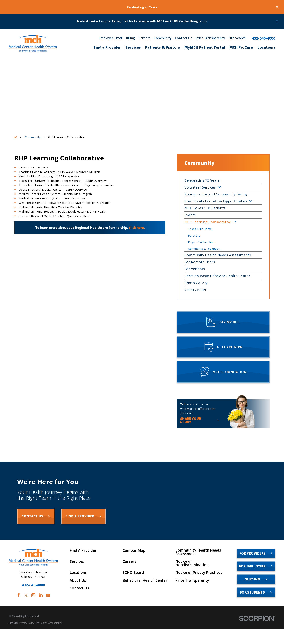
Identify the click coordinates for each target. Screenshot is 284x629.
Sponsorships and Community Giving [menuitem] (215, 194)
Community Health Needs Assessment (198, 552)
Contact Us (183, 38)
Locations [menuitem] (266, 47)
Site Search (237, 38)
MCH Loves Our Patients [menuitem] (204, 208)
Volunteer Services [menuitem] (200, 187)
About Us (78, 580)
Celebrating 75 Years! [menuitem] (202, 180)
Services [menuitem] (133, 47)
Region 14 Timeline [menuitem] (201, 242)
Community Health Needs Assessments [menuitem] (217, 255)
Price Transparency (210, 38)
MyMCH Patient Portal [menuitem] (204, 47)
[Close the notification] (277, 7)
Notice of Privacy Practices (198, 572)
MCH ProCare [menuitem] (241, 47)
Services (77, 561)
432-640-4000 (263, 38)
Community (162, 38)
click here (136, 227)
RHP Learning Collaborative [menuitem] (207, 221)
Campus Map (134, 550)
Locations (78, 572)
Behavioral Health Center (145, 580)
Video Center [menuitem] (195, 289)
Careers (144, 38)
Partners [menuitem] (194, 235)
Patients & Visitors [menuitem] (162, 47)
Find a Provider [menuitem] (107, 47)
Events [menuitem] (190, 215)
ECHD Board (133, 572)
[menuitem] (14, 623)
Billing (130, 38)
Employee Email (111, 38)
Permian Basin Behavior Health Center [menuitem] (217, 275)
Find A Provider (83, 550)
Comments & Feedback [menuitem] (203, 248)
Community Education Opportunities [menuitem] (215, 201)
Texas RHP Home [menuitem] (200, 229)
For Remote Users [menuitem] (199, 261)
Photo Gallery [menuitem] (195, 282)
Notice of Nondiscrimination (192, 563)
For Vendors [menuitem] (194, 268)
